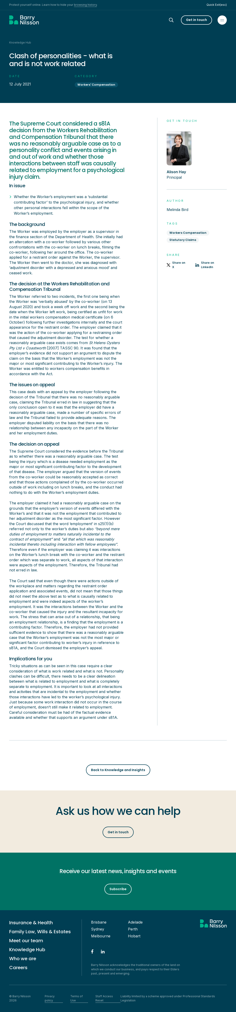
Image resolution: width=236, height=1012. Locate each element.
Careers (18, 967)
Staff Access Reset (104, 998)
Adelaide (135, 922)
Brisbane (98, 922)
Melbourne (100, 936)
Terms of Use (76, 998)
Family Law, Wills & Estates (40, 931)
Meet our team (26, 940)
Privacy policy (50, 998)
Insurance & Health (31, 922)
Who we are (22, 958)
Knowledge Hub (27, 949)
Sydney (97, 929)
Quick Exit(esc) (216, 4)
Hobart (134, 936)
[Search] (175, 20)
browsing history (85, 4)
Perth (133, 929)
